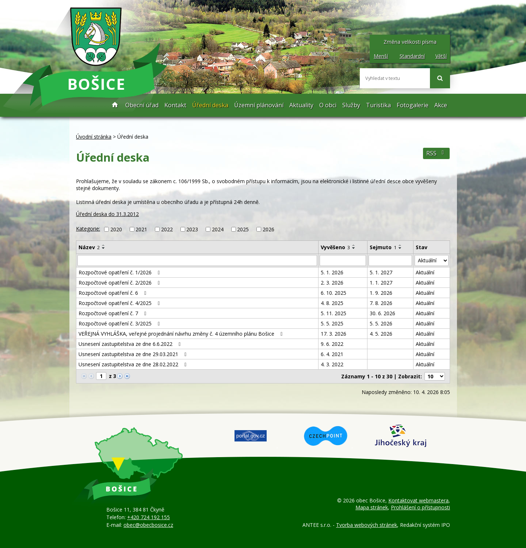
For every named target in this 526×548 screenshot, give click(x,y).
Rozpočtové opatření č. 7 (114, 313)
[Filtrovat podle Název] (197, 260)
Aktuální (425, 272)
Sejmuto (383, 247)
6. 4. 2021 (332, 354)
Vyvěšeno (335, 247)
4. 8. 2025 (332, 303)
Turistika (378, 105)
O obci (327, 105)
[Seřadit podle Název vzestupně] (104, 245)
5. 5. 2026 (381, 323)
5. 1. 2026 (332, 272)
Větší (441, 56)
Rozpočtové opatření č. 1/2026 (120, 272)
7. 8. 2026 (381, 303)
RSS (436, 153)
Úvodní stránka (115, 105)
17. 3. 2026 (333, 333)
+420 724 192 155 (148, 517)
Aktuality (301, 105)
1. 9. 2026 (381, 292)
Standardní (412, 56)
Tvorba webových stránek (366, 524)
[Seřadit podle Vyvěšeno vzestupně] (354, 245)
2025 (243, 229)
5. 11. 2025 (333, 313)
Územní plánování (258, 105)
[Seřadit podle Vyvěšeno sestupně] (354, 248)
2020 (116, 229)
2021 (141, 229)
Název (89, 247)
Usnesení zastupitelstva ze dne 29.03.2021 (134, 354)
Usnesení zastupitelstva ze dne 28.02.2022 (134, 364)
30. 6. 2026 (382, 313)
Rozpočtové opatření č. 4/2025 (120, 303)
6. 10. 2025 (333, 292)
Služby (351, 105)
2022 (167, 229)
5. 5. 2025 (332, 323)
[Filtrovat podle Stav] (432, 260)
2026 (268, 229)
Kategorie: (88, 228)
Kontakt (175, 105)
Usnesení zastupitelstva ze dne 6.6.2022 (131, 343)
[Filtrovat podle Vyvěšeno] (343, 260)
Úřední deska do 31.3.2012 (107, 214)
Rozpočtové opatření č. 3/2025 (120, 323)
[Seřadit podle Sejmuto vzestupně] (400, 245)
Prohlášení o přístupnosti (420, 507)
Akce (440, 105)
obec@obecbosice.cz (148, 524)
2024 (218, 229)
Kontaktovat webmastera (418, 500)
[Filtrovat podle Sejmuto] (390, 260)
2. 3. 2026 (332, 282)
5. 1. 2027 (381, 272)
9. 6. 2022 (332, 343)
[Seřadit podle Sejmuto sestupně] (400, 248)
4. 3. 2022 (332, 364)
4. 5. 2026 (381, 333)
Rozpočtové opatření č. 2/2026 (120, 282)
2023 (192, 229)
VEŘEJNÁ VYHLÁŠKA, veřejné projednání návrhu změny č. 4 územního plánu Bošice (182, 333)
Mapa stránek (371, 507)
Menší (381, 56)
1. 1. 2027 (381, 282)
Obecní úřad (142, 105)
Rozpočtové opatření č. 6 (114, 292)
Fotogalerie (412, 105)
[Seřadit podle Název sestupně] (104, 248)
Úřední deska (210, 105)
